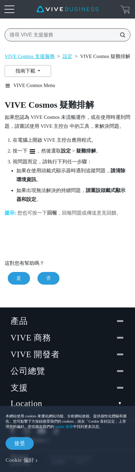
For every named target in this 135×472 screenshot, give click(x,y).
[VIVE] (67, 9)
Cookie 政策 (63, 426)
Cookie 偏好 (20, 460)
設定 (67, 56)
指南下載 (26, 70)
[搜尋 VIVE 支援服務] (120, 35)
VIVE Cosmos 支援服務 (30, 56)
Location (67, 403)
